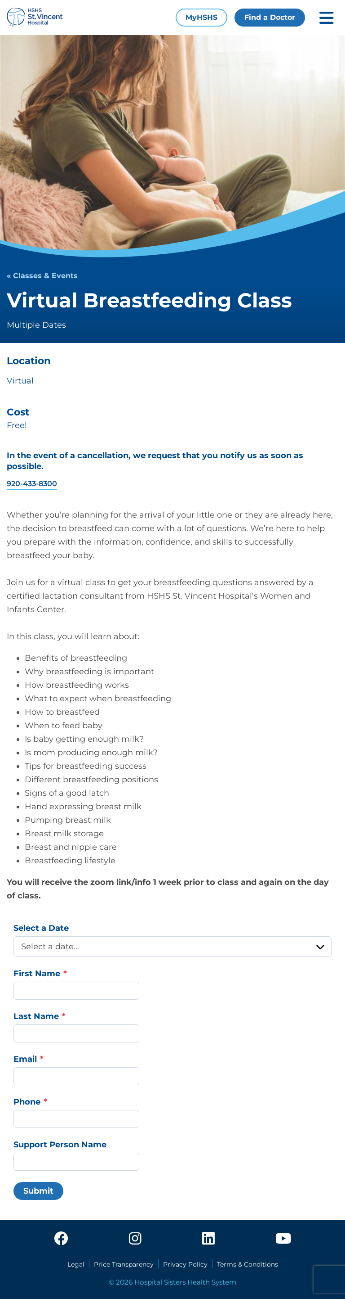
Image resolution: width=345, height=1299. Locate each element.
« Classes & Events (42, 275)
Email (25, 1059)
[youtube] (283, 1239)
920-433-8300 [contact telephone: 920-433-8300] (32, 483)
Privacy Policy (185, 1264)
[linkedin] (208, 1239)
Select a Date (41, 928)
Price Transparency (124, 1264)
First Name (36, 974)
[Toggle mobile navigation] (326, 18)
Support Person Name (59, 1145)
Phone (26, 1102)
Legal (75, 1264)
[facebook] (61, 1239)
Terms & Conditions (247, 1264)
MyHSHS (201, 17)
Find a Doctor (269, 17)
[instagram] (135, 1239)
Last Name (36, 1016)
